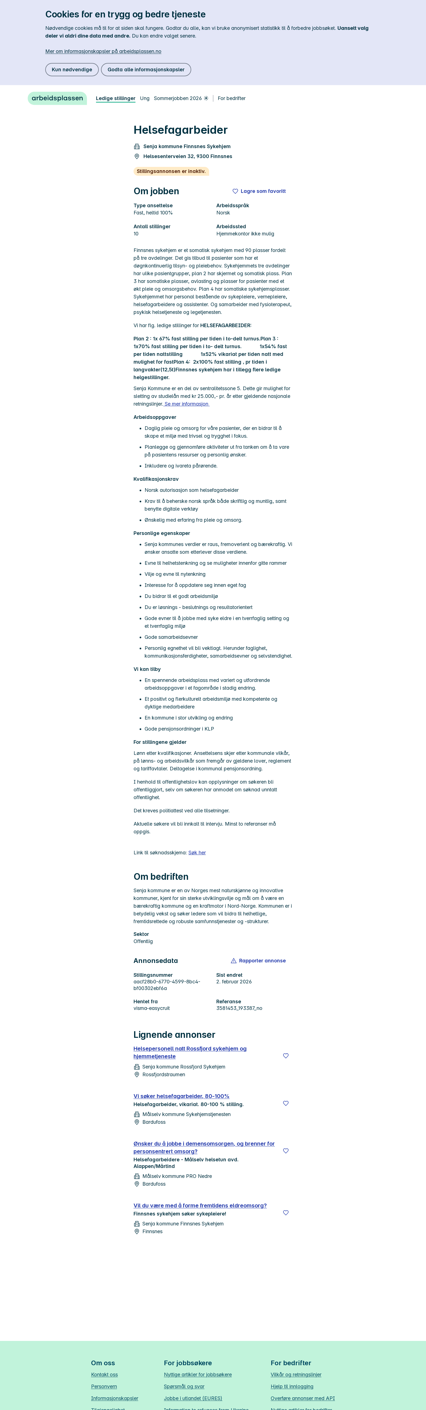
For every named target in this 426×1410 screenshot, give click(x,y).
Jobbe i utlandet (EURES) (193, 1398)
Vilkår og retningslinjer (296, 1374)
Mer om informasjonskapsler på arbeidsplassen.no (103, 51)
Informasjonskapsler (114, 1398)
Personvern (104, 1386)
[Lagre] (285, 1055)
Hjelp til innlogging (292, 1386)
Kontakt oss (104, 1374)
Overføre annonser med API (303, 1398)
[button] (258, 960)
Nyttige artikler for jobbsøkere (198, 1374)
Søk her (197, 852)
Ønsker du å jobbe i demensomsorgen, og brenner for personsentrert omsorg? (204, 1147)
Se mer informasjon (186, 404)
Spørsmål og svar (184, 1386)
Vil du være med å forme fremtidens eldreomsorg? (200, 1205)
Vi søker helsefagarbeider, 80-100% (182, 1096)
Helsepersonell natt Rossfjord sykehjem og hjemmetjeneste (190, 1052)
